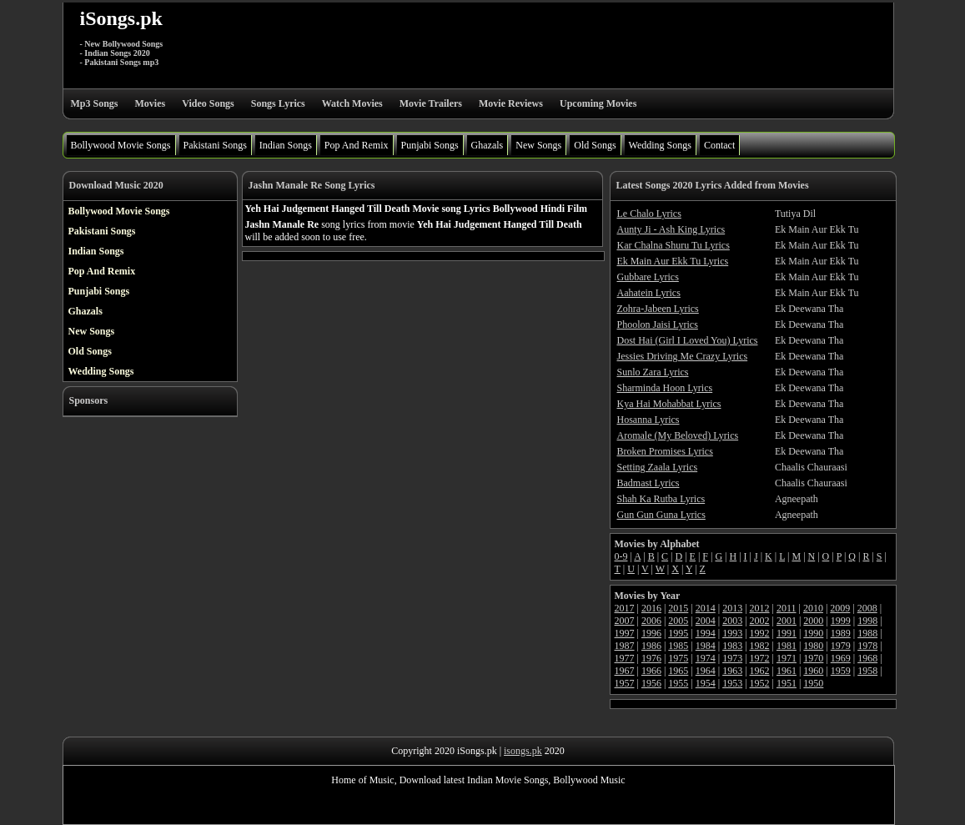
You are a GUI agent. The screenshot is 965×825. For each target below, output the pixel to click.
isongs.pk (523, 751)
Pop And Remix (356, 145)
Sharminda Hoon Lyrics (665, 388)
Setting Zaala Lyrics (657, 467)
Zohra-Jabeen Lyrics (658, 308)
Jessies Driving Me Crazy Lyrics (682, 356)
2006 (651, 620)
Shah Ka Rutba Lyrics (661, 499)
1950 (813, 683)
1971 (787, 658)
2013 (732, 608)
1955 (678, 683)
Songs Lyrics (278, 103)
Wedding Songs (660, 145)
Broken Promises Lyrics (665, 451)
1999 (841, 620)
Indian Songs (285, 145)
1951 (787, 683)
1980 (813, 645)
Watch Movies (352, 103)
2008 (867, 608)
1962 (760, 671)
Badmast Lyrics (648, 483)
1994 (706, 633)
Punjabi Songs (430, 145)
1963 (732, 671)
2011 (787, 608)
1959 (841, 671)
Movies (150, 103)
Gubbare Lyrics (648, 277)
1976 (651, 658)
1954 (706, 683)
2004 (706, 620)
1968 (867, 658)
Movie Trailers (431, 103)
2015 (678, 608)
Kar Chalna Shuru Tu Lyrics (673, 245)
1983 (732, 645)
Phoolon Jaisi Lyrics (657, 324)
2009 (840, 608)
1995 (678, 633)
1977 (625, 658)
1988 (867, 633)
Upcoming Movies (598, 103)
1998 (867, 620)
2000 (813, 620)
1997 (625, 633)
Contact (719, 145)
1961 (787, 671)
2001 (787, 620)
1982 (760, 645)
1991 (787, 633)
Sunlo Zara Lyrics (653, 372)
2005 (678, 620)
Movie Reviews (511, 103)
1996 (651, 633)
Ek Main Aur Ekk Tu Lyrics (673, 261)
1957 (625, 683)
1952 (760, 683)
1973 (732, 658)
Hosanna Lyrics (648, 419)
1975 (678, 658)
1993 (732, 633)
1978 (867, 645)
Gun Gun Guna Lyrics (661, 515)
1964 (706, 671)
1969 (841, 658)
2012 (760, 608)
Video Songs (208, 103)
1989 (841, 633)
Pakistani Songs (215, 145)
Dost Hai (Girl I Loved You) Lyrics (687, 340)
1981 (787, 645)
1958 (867, 671)
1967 (625, 671)
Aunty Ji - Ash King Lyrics (671, 229)
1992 (760, 633)
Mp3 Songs (94, 103)
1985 (678, 645)
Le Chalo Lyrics (649, 213)
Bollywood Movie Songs (121, 145)
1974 (706, 658)
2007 (625, 620)
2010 (813, 608)
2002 (760, 620)
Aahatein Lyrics (649, 293)
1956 (651, 683)
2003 (732, 620)
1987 (625, 645)
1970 (813, 658)
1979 (841, 645)
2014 (706, 608)
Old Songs (595, 145)
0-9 (621, 556)
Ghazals (487, 145)
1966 (651, 671)
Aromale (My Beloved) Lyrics (678, 435)
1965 (678, 671)
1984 (706, 645)
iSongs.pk (121, 18)
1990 (813, 633)
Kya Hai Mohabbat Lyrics (669, 404)
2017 (625, 608)
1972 (760, 658)
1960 (813, 671)
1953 (732, 683)
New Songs (538, 145)
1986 (651, 645)
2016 (651, 608)
